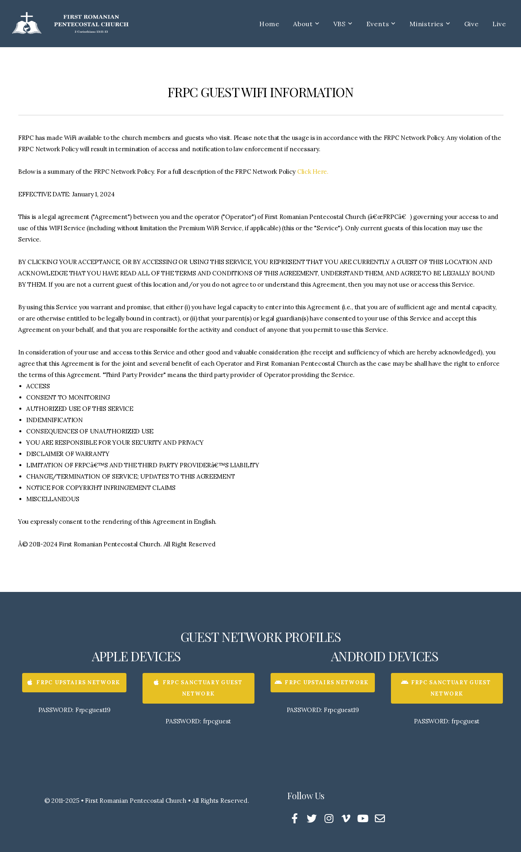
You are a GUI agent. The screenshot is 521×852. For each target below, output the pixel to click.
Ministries (430, 24)
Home (269, 24)
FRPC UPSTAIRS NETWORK (73, 682)
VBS (343, 24)
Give (471, 24)
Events (381, 24)
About (306, 24)
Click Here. (313, 171)
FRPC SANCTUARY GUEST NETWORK (197, 688)
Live (499, 24)
